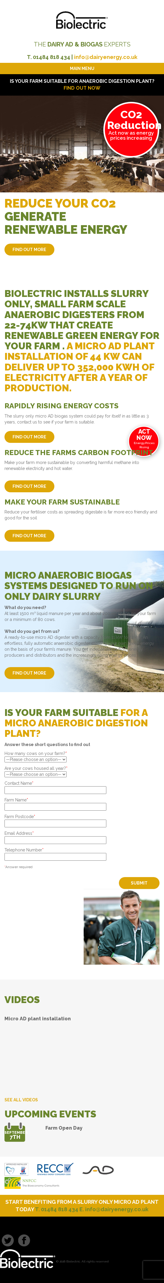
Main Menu (82, 68)
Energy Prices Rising (144, 438)
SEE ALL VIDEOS (21, 1099)
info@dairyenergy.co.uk (105, 57)
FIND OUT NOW (82, 88)
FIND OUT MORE (29, 249)
